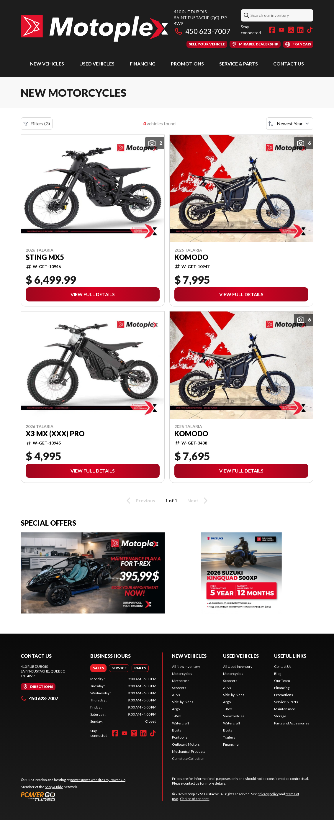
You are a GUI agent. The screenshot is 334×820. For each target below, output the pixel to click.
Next (198, 500)
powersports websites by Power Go (97, 780)
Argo (176, 709)
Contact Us (288, 63)
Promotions (187, 63)
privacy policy (268, 794)
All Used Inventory (237, 666)
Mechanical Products (188, 751)
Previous (140, 500)
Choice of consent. (194, 798)
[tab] (98, 668)
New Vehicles (47, 63)
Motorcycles (182, 673)
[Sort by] (289, 123)
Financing (142, 63)
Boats (176, 730)
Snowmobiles (233, 716)
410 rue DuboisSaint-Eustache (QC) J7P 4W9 (200, 17)
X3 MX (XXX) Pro (55, 433)
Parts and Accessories (291, 723)
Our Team (282, 680)
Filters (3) (36, 123)
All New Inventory (186, 666)
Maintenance (284, 709)
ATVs (176, 695)
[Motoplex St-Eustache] (94, 28)
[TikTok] (309, 29)
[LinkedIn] (300, 29)
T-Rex (176, 716)
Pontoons (179, 737)
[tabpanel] (123, 700)
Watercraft (180, 723)
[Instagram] (290, 29)
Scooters (179, 687)
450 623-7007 (202, 31)
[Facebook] (272, 29)
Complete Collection (188, 758)
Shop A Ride (54, 787)
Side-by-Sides (182, 702)
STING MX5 (45, 257)
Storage (280, 716)
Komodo (191, 257)
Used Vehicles (96, 63)
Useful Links (290, 656)
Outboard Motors (186, 744)
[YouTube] (281, 29)
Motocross (180, 680)
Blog (277, 673)
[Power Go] (73, 796)
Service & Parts (238, 63)
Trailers (229, 737)
